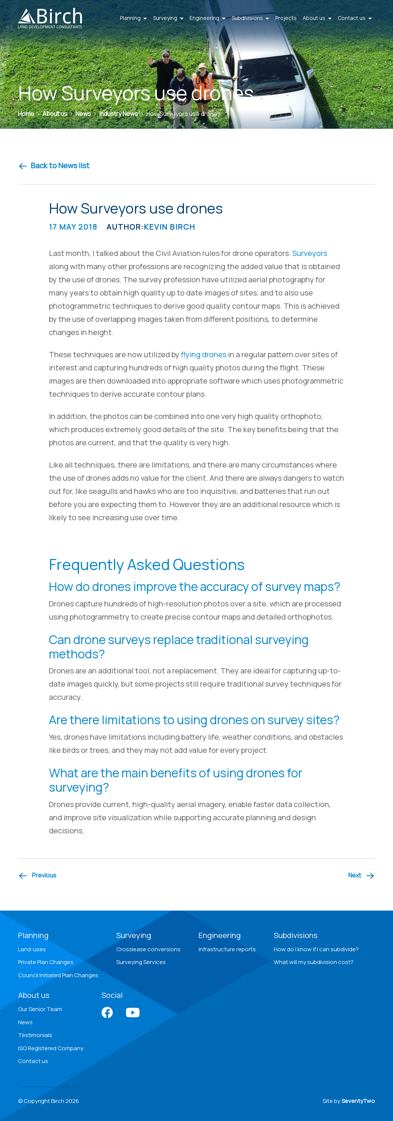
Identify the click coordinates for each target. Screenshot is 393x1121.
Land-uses (32, 949)
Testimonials (35, 1035)
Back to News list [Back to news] (54, 165)
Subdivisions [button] (250, 18)
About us (33, 995)
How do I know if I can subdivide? (316, 949)
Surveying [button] (168, 18)
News (25, 1022)
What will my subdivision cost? (314, 962)
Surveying (133, 935)
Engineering (220, 935)
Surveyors (309, 253)
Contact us (33, 1061)
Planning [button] (133, 18)
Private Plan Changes (45, 962)
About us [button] (317, 18)
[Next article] (361, 875)
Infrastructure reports (227, 949)
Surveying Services (141, 962)
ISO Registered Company (50, 1048)
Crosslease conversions (148, 949)
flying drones (203, 354)
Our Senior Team (40, 1009)
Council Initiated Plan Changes (58, 975)
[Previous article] (37, 875)
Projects (286, 18)
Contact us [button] (355, 18)
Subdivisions (295, 935)
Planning (33, 935)
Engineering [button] (208, 18)
